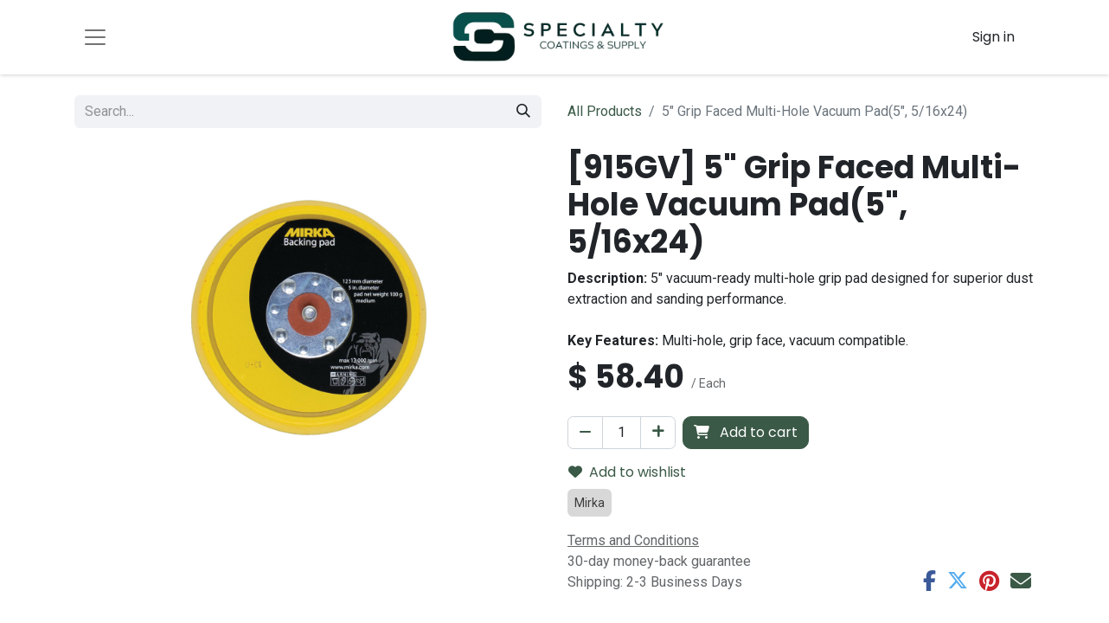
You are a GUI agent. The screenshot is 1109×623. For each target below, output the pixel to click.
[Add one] (658, 432)
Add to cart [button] (746, 432)
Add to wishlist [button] (627, 472)
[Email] (1020, 580)
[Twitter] (957, 580)
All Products (604, 111)
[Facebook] (929, 580)
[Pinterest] (989, 580)
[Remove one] (585, 432)
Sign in (993, 37)
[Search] (523, 111)
